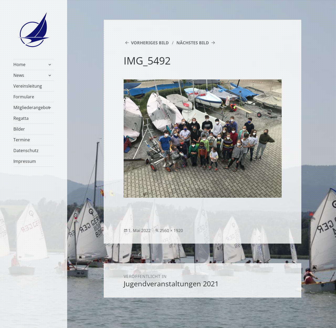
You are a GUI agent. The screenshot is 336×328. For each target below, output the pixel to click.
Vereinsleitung (27, 86)
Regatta (21, 118)
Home (19, 64)
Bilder (19, 129)
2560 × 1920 (171, 230)
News (18, 75)
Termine (21, 140)
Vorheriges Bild (150, 43)
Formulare (23, 97)
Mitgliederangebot (31, 107)
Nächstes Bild (192, 43)
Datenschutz (26, 150)
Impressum (24, 161)
